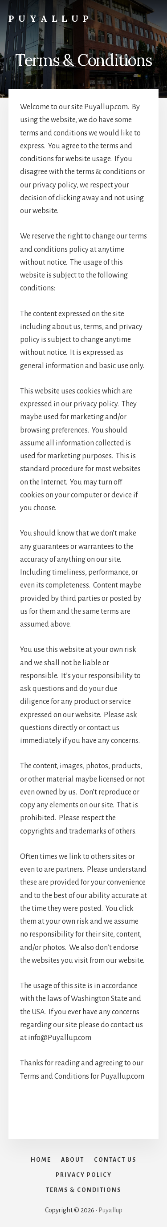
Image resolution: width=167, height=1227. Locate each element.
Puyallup (50, 18)
